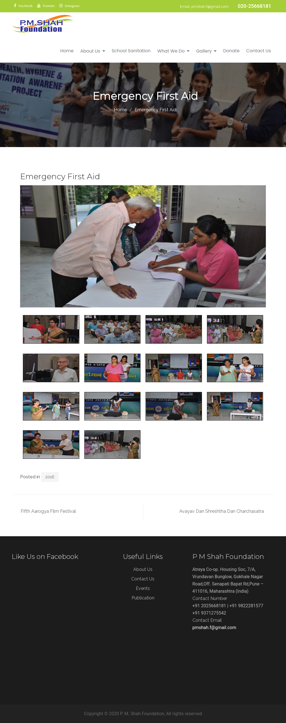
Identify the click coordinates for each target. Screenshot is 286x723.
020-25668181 (254, 6)
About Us (90, 51)
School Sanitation (131, 51)
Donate (231, 51)
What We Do (171, 51)
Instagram (72, 6)
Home (67, 51)
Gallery (204, 51)
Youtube (49, 6)
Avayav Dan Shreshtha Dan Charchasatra (221, 511)
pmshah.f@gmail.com (210, 6)
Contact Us (258, 51)
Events (143, 588)
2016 (49, 476)
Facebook (25, 6)
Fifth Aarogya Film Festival (48, 511)
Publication (143, 598)
